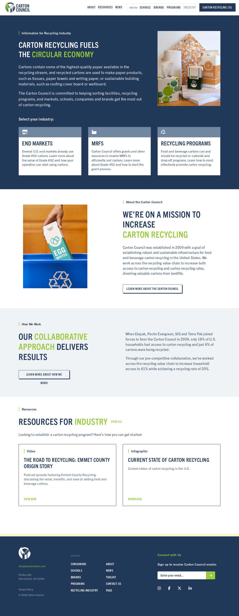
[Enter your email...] (182, 575)
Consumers (78, 564)
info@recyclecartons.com (32, 566)
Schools (145, 7)
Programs (174, 7)
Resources (105, 7)
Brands (159, 7)
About (91, 7)
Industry (190, 7)
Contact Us (113, 583)
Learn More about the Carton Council (152, 288)
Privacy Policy (26, 589)
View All (116, 421)
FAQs (109, 590)
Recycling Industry (84, 590)
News (118, 7)
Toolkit (111, 577)
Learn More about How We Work (44, 376)
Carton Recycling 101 (217, 7)
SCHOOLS (76, 570)
